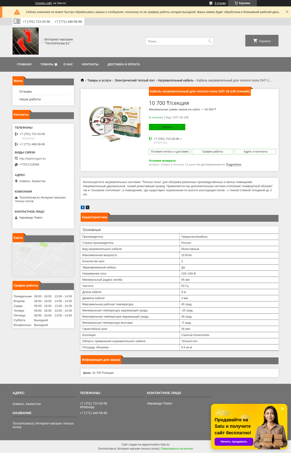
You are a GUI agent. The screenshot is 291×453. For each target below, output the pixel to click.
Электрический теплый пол (135, 80)
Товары (46, 64)
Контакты (90, 64)
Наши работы (30, 99)
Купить (167, 127)
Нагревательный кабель (175, 80)
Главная (24, 64)
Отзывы (25, 91)
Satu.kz (164, 444)
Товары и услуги (99, 80)
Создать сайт (43, 3)
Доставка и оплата (124, 64)
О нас (68, 64)
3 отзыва (220, 3)
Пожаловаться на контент (177, 448)
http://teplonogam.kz (32, 158)
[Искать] (210, 41)
